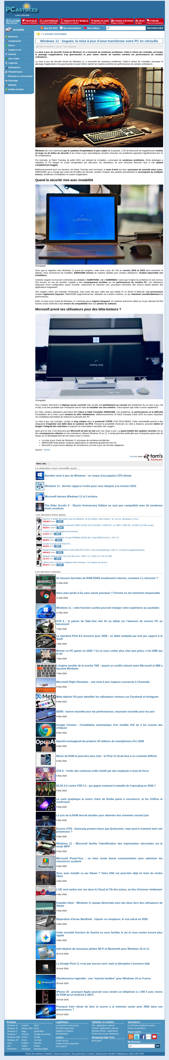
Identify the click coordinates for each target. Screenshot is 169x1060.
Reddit (47, 450)
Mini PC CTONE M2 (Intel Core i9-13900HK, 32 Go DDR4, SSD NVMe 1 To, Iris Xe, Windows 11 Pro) (90, 519)
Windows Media (41, 1049)
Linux (9, 1043)
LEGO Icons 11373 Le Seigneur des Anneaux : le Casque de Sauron (75, 562)
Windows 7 (12, 1034)
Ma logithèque (62, 1034)
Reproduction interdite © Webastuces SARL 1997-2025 (120, 1054)
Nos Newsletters (72, 28)
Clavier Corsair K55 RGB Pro (56, 544)
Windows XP (12, 1040)
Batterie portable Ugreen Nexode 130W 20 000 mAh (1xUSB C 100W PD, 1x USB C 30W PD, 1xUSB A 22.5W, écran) (98, 525)
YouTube (38, 1040)
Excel (36, 1028)
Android (24, 1025)
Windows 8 (12, 1031)
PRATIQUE (30, 21)
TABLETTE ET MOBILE (74, 21)
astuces (111, 1025)
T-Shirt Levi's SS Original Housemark (60, 531)
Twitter (24, 1046)
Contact (90, 1054)
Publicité (48, 1054)
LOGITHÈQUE (49, 21)
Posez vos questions (137, 1028)
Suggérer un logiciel (64, 1031)
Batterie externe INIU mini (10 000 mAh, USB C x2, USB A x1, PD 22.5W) (77, 556)
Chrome (24, 1034)
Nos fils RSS (50, 28)
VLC (9, 1046)
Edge (23, 1031)
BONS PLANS (100, 21)
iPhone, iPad (27, 1028)
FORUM (155, 21)
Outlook (24, 1043)
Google (37, 1037)
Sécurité (37, 1043)
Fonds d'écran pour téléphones (105, 1034)
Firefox (24, 1037)
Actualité (18, 29)
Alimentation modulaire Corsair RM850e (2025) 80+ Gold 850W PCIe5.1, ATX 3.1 (81, 537)
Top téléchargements (65, 1028)
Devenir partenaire (62, 1054)
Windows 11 (12, 1025)
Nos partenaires (78, 1054)
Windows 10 (12, 1028)
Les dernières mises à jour (67, 1025)
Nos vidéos (93, 28)
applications (102, 1025)
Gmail (24, 1040)
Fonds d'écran (62, 1041)
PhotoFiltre (12, 1049)
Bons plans (96, 1041)
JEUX (140, 21)
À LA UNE (13, 21)
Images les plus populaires (67, 1043)
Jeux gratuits (61, 1046)
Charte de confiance (34, 1054)
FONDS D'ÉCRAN (122, 21)
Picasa (37, 1046)
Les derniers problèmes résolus (141, 1025)
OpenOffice (39, 1031)
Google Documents (42, 1034)
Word (36, 1025)
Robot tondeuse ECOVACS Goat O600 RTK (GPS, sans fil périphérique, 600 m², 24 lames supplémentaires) (94, 550)
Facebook (25, 1049)
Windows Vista (13, 1037)
